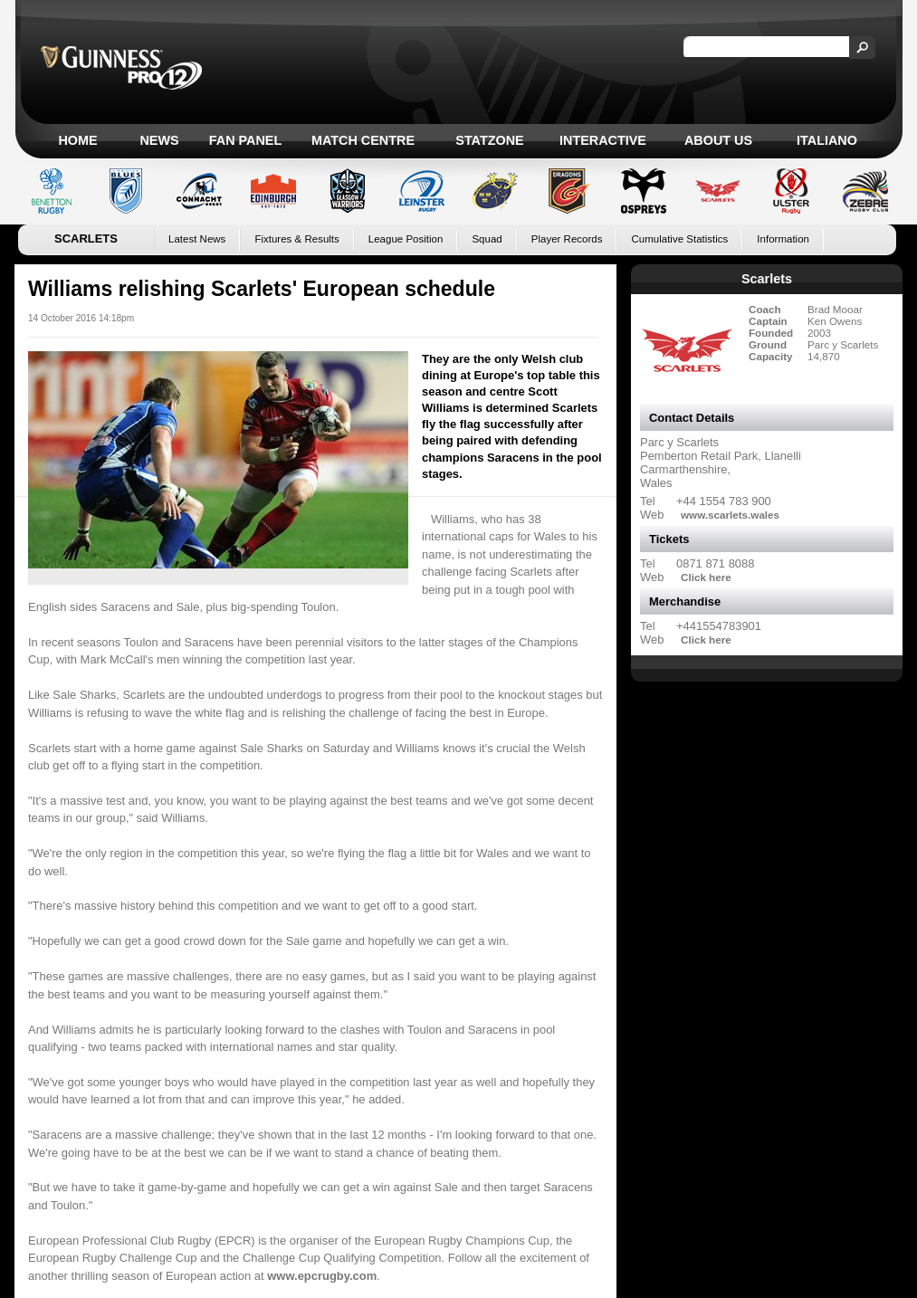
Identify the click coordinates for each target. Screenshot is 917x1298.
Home (77, 140)
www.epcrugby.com (322, 1276)
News (158, 140)
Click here (706, 577)
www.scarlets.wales (730, 514)
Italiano (827, 140)
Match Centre (363, 140)
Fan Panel (245, 140)
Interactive (602, 140)
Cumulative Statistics (679, 239)
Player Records (567, 239)
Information (783, 239)
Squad (486, 239)
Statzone (489, 140)
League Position (406, 239)
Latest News (196, 239)
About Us (718, 140)
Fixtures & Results (296, 239)
